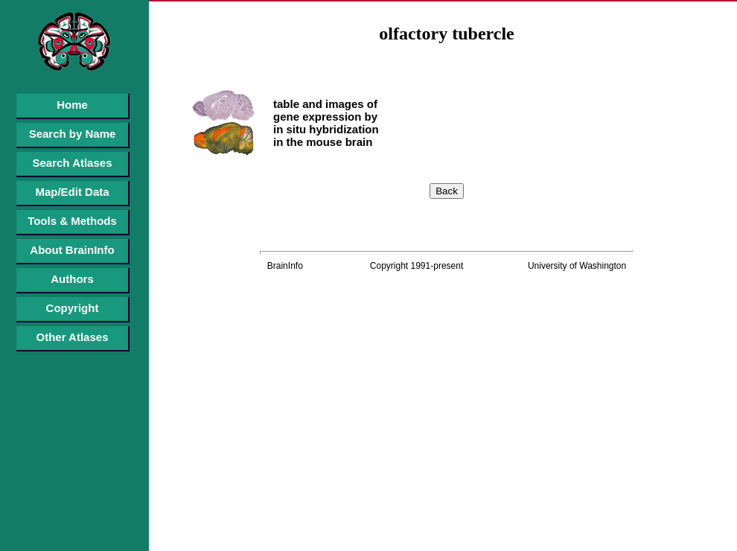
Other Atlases (72, 337)
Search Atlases (72, 162)
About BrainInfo (72, 249)
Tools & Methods (72, 220)
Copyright (72, 308)
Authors (72, 279)
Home (72, 104)
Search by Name (72, 133)
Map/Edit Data (72, 191)
